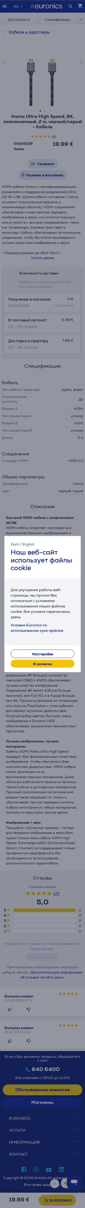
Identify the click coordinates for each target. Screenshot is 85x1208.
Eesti (15, 544)
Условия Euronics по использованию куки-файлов (37, 628)
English (28, 544)
